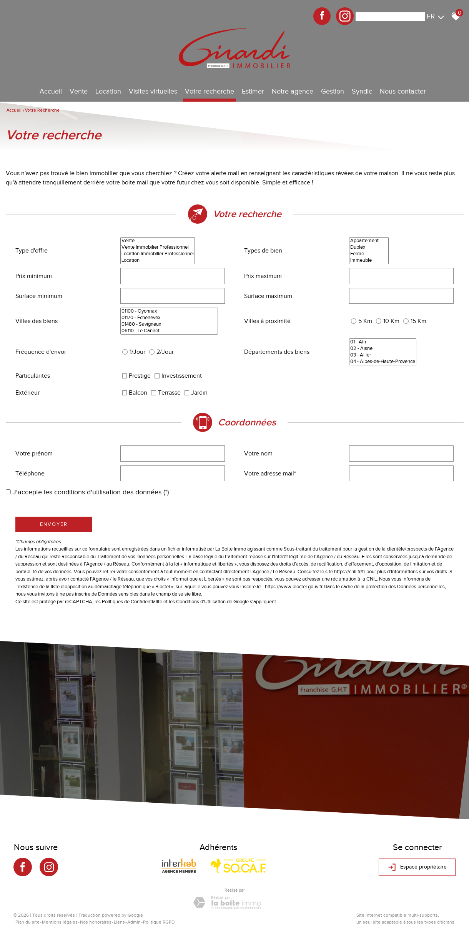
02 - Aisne (382, 348)
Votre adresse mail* (270, 473)
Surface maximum (268, 296)
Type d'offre (31, 250)
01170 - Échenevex (169, 318)
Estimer (253, 91)
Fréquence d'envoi (40, 351)
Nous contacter (403, 91)
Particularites (32, 375)
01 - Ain (382, 342)
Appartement (368, 241)
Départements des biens (276, 351)
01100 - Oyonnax (169, 311)
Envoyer (54, 524)
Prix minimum (33, 276)
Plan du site (27, 922)
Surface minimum (38, 296)
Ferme (368, 254)
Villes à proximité (267, 321)
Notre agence (292, 91)
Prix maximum (263, 276)
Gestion (332, 91)
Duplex (368, 247)
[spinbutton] (172, 276)
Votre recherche (209, 91)
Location (108, 91)
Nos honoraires (95, 922)
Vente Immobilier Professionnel (158, 247)
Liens (119, 922)
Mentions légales (60, 922)
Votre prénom (34, 453)
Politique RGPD (159, 922)
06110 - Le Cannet (169, 331)
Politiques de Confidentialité (132, 601)
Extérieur (27, 392)
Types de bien (263, 250)
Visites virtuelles (153, 91)
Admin (134, 922)
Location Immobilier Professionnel (158, 254)
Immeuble (368, 260)
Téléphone (30, 473)
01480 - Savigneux (169, 324)
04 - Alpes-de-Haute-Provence (382, 361)
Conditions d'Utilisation (201, 601)
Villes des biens (36, 321)
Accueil (51, 91)
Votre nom (258, 453)
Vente (79, 91)
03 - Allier (382, 355)
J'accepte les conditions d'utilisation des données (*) (91, 492)
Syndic (362, 91)
